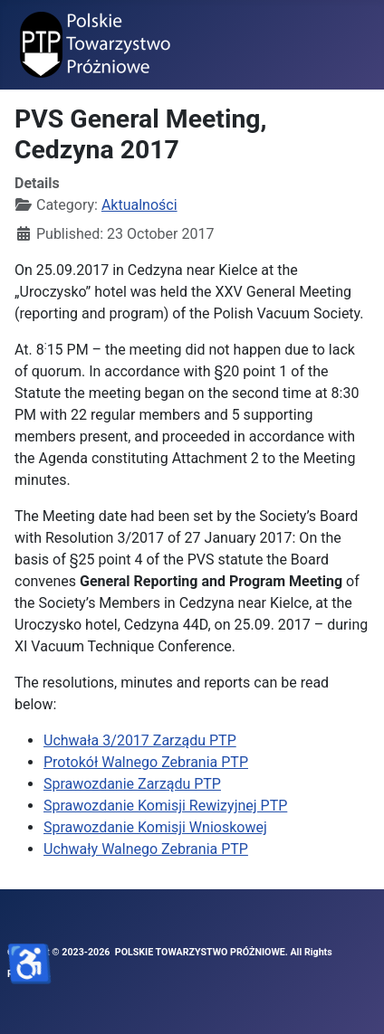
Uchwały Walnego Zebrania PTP (145, 849)
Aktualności (139, 204)
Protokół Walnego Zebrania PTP (145, 762)
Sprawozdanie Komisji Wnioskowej (155, 827)
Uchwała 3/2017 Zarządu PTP (139, 740)
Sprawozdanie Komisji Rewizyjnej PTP (165, 805)
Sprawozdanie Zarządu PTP (132, 783)
